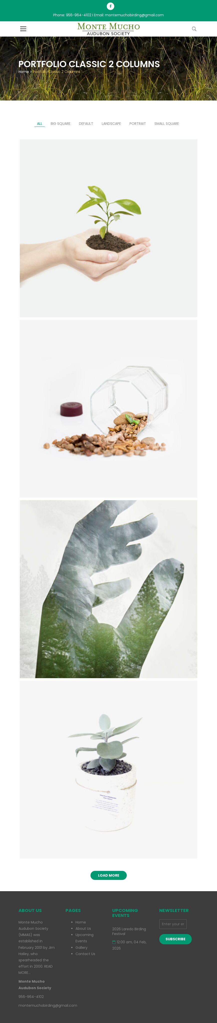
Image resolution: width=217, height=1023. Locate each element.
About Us (83, 928)
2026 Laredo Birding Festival (129, 932)
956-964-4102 (78, 15)
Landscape (111, 123)
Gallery (82, 947)
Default (86, 123)
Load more (108, 875)
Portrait (138, 123)
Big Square (60, 123)
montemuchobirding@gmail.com (134, 15)
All (39, 123)
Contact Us (85, 953)
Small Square (166, 123)
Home (23, 71)
